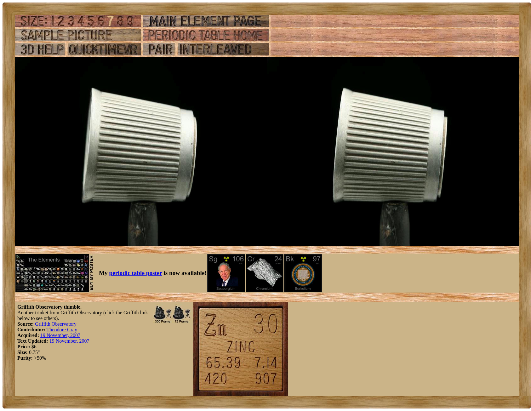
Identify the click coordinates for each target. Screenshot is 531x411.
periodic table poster (135, 273)
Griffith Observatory (56, 324)
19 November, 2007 (60, 335)
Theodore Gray (62, 329)
